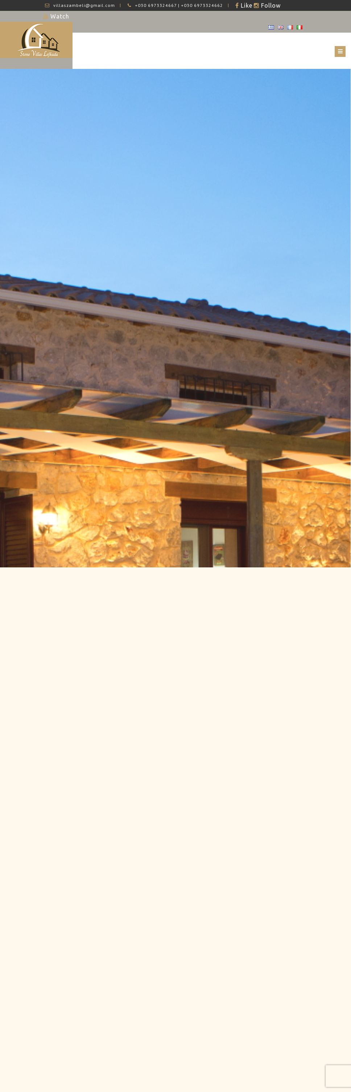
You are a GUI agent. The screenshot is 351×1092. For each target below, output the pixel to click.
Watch (59, 16)
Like (245, 5)
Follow (270, 5)
